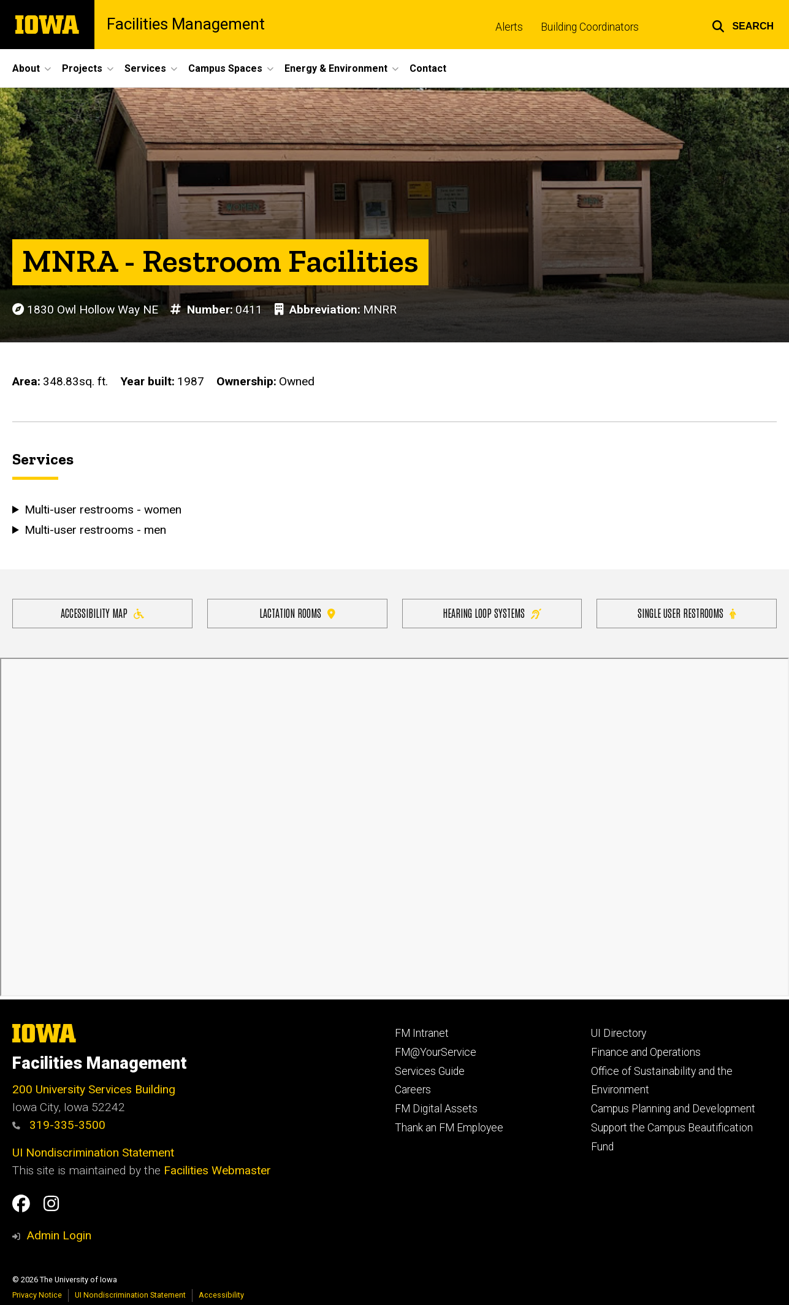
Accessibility (221, 1294)
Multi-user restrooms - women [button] (103, 509)
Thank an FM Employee (449, 1128)
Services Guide (430, 1071)
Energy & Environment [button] (335, 68)
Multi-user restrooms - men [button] (95, 530)
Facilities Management (186, 25)
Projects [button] (82, 68)
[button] (742, 24)
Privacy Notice (37, 1294)
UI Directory (618, 1033)
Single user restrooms (687, 612)
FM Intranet (422, 1033)
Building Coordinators (590, 27)
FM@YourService (435, 1052)
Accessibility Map (102, 612)
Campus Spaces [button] (225, 68)
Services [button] (145, 68)
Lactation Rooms (297, 612)
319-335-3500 (58, 1125)
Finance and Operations (646, 1052)
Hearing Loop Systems (492, 612)
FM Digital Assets (436, 1109)
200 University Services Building (93, 1089)
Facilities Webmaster (217, 1170)
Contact (428, 68)
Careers (413, 1090)
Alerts (509, 27)
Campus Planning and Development (673, 1109)
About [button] (26, 68)
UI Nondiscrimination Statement (93, 1152)
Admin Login (58, 1235)
